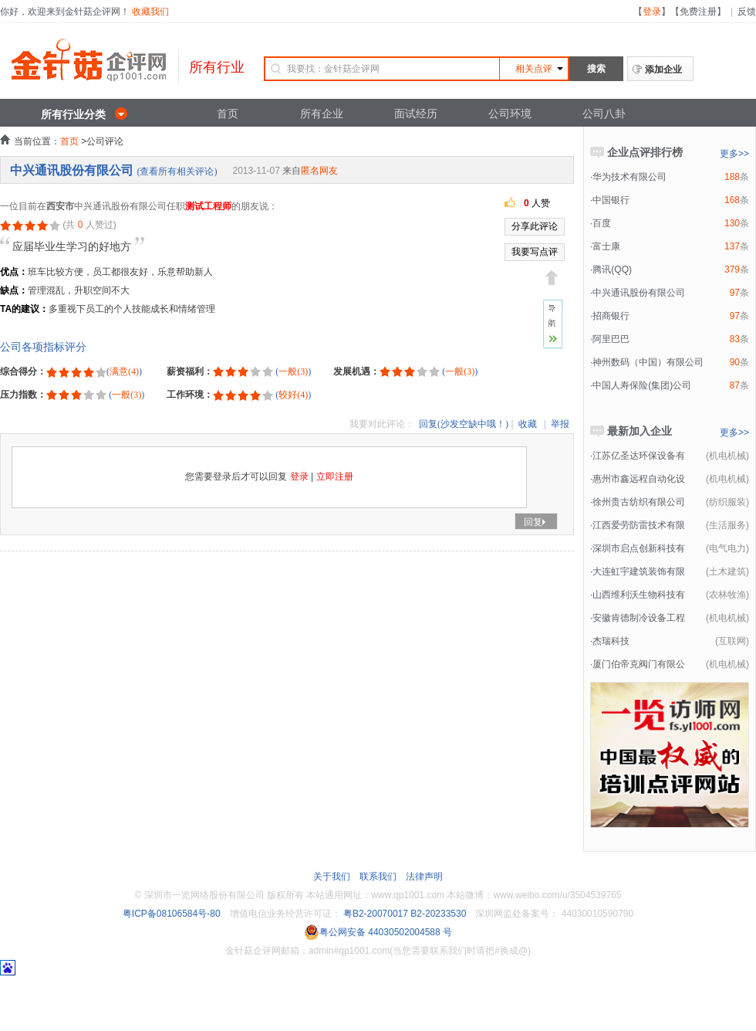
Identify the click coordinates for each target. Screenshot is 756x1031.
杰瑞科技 (610, 641)
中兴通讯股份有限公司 (71, 170)
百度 (601, 223)
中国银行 (610, 200)
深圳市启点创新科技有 (638, 548)
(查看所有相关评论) (177, 171)
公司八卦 (604, 113)
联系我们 (378, 876)
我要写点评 (534, 251)
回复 (536, 522)
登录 (652, 11)
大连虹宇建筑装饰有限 (638, 571)
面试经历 (415, 113)
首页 (227, 113)
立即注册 (334, 476)
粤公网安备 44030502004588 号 (378, 932)
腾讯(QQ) (612, 269)
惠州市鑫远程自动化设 (638, 478)
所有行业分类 (73, 114)
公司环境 (510, 113)
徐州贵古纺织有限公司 (638, 502)
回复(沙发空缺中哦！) (463, 424)
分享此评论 (534, 226)
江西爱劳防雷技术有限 (638, 525)
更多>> (734, 153)
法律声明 (424, 876)
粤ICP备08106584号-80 (172, 913)
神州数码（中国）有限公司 (648, 362)
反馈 (746, 11)
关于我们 (331, 876)
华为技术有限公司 (629, 176)
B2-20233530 (438, 913)
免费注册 (698, 11)
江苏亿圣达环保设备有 (638, 455)
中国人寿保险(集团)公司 (641, 385)
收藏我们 (150, 11)
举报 (560, 424)
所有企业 (321, 113)
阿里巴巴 (610, 339)
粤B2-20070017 (374, 913)
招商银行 (610, 315)
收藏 (527, 424)
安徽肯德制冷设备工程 (638, 617)
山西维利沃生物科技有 (638, 594)
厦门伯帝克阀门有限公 (638, 664)
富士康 (606, 246)
